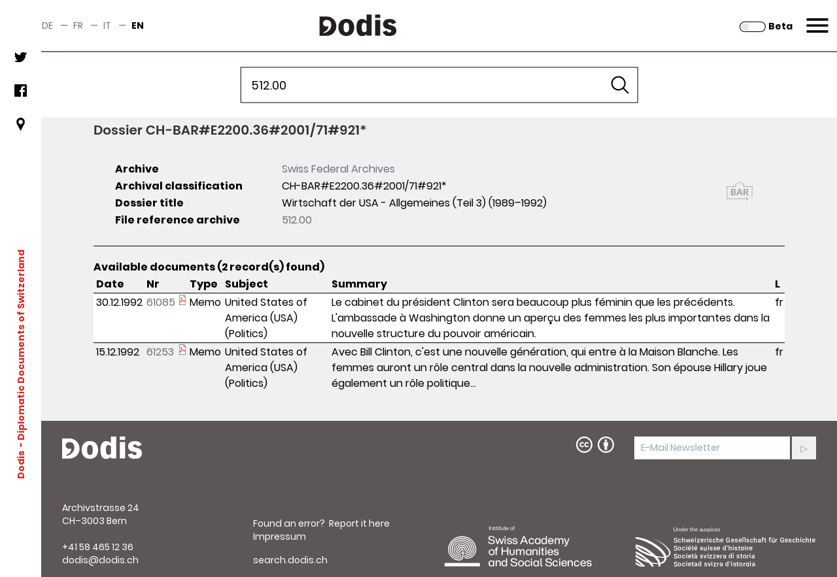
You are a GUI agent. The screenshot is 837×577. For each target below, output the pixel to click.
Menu (815, 17)
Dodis (20, 464)
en (137, 25)
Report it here (359, 523)
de (47, 25)
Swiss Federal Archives (338, 168)
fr (78, 25)
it (107, 25)
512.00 (297, 219)
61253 (160, 351)
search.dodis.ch (290, 560)
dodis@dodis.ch (100, 560)
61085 (160, 302)
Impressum (279, 536)
